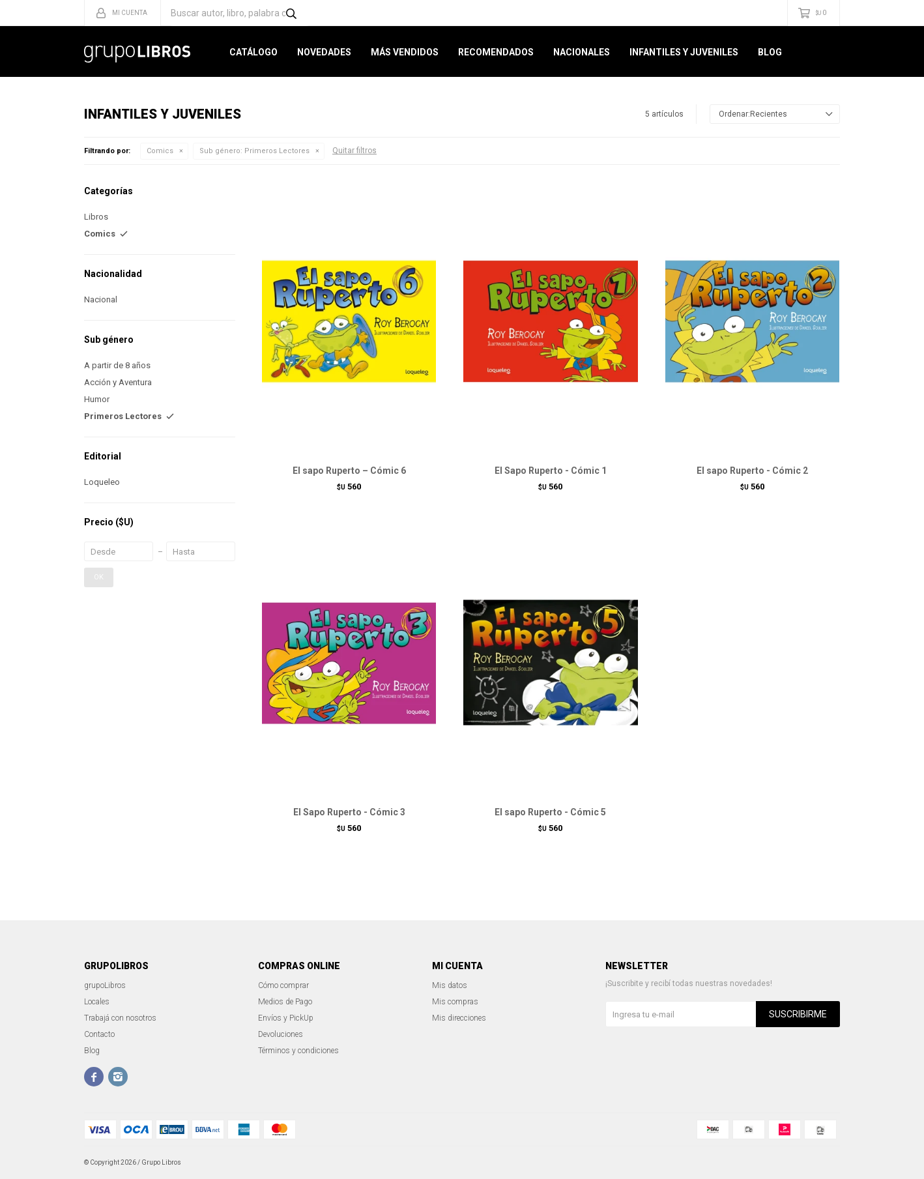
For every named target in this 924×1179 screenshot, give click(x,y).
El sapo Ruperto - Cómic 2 (752, 470)
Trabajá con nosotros (120, 1018)
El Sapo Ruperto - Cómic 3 (349, 812)
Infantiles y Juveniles (683, 52)
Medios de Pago (285, 1001)
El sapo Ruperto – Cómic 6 (349, 470)
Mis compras (455, 1001)
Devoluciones (280, 1034)
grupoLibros (105, 985)
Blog (770, 52)
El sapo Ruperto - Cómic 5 (550, 812)
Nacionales (581, 52)
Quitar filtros (354, 150)
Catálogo (253, 52)
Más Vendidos (405, 52)
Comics (160, 151)
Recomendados (496, 52)
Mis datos (449, 985)
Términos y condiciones (298, 1050)
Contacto (99, 1034)
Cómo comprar (283, 985)
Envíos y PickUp (285, 1018)
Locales (96, 1001)
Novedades (324, 52)
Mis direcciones (459, 1018)
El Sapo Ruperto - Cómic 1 (551, 470)
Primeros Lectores (254, 151)
